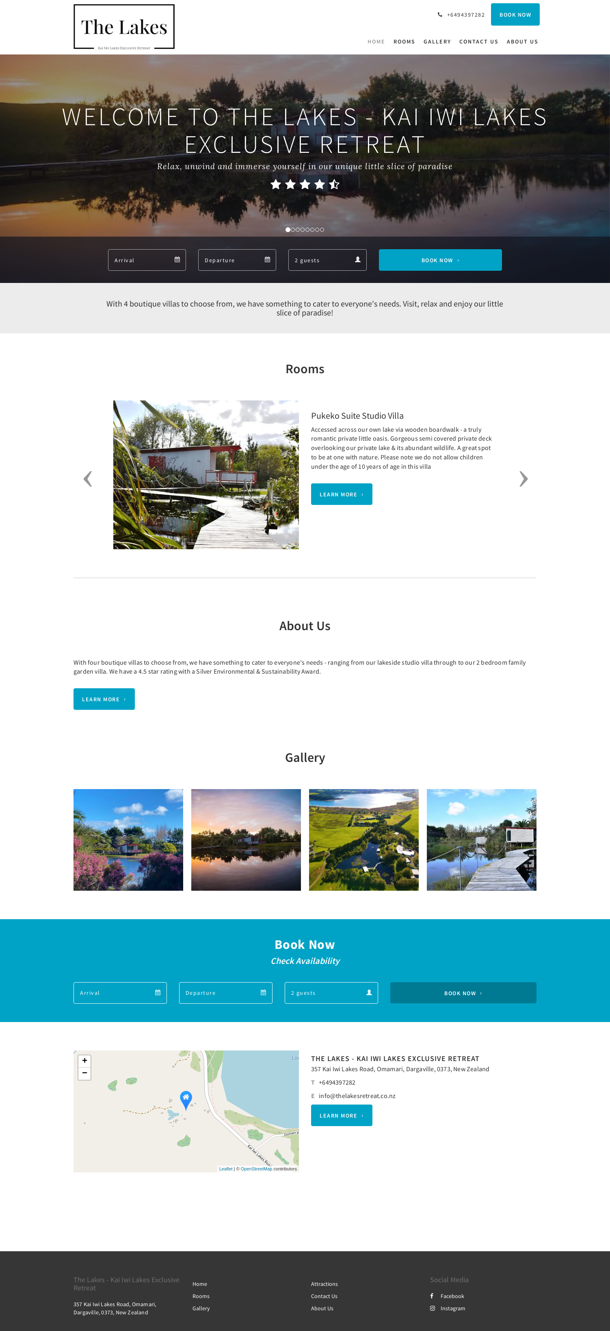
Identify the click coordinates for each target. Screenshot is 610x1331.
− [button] (84, 1074)
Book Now (437, 260)
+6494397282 (337, 1082)
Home (200, 1284)
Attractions (324, 1284)
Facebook (447, 1296)
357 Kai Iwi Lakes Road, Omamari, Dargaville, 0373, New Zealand (400, 1069)
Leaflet (226, 1168)
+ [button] (84, 1061)
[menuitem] (378, 41)
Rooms (201, 1296)
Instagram (447, 1308)
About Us (322, 1308)
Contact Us (324, 1296)
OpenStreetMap (257, 1168)
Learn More (338, 494)
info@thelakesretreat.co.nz (357, 1096)
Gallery (201, 1308)
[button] (85, 478)
